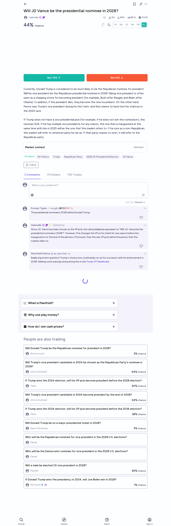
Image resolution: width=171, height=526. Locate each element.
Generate (138, 147)
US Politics (43, 156)
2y (69, 253)
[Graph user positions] (108, 24)
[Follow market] (134, 4)
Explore (64, 521)
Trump (56, 156)
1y (72, 208)
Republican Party (73, 156)
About (107, 521)
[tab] (32, 175)
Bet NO (117, 77)
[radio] (116, 24)
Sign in (149, 521)
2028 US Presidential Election (102, 156)
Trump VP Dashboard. (98, 261)
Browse (21, 521)
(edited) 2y (59, 225)
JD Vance (29, 156)
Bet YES (54, 77)
